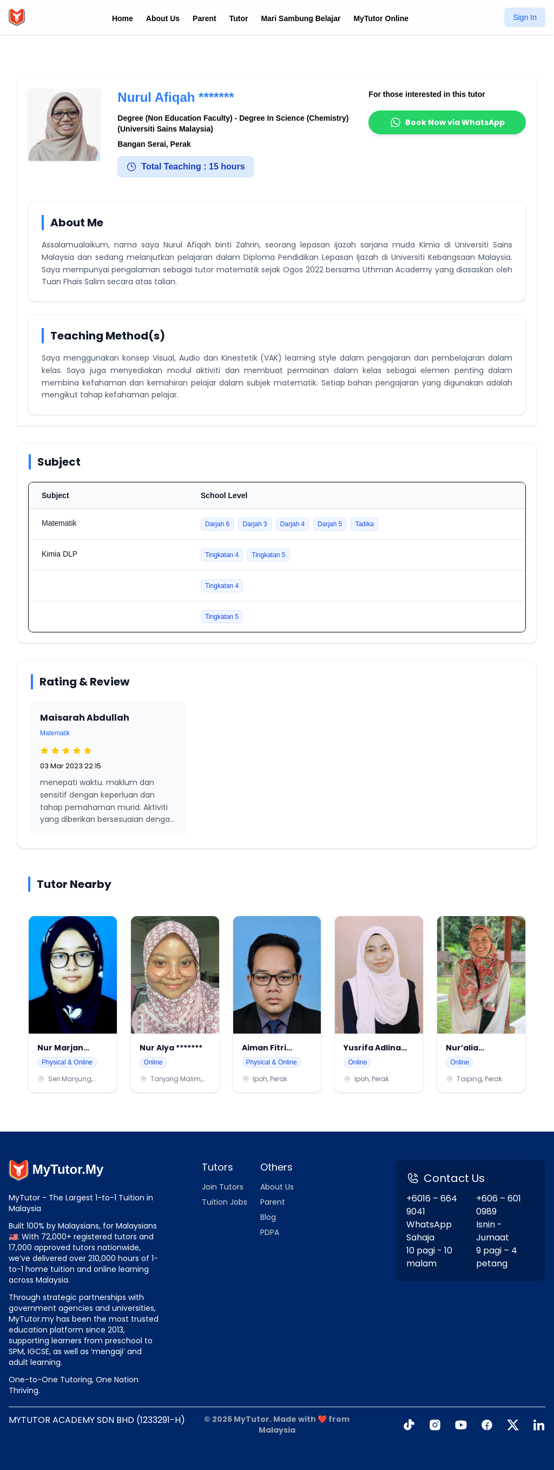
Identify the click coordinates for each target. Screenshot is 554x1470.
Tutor (238, 18)
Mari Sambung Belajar (300, 18)
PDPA (269, 1232)
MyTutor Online (380, 18)
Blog (268, 1217)
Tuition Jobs (224, 1202)
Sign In (525, 17)
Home (122, 18)
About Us (163, 18)
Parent (204, 18)
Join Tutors (222, 1186)
